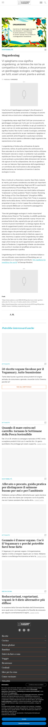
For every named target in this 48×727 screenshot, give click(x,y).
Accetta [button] (24, 719)
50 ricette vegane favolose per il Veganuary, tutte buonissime (23, 370)
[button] (45, 50)
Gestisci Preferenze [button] (24, 723)
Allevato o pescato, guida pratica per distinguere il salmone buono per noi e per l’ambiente (24, 487)
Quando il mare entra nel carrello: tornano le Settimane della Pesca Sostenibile (22, 431)
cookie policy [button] (13, 693)
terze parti (28, 694)
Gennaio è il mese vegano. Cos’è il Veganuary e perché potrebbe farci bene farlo (23, 543)
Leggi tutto (41, 444)
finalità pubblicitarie (6, 701)
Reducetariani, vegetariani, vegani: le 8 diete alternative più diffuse (23, 600)
